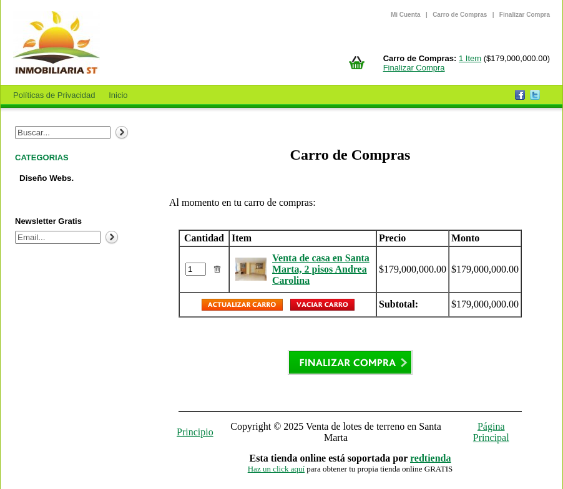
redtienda (430, 458)
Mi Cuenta (406, 14)
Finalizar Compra (524, 14)
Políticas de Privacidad (54, 95)
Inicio (118, 95)
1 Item (470, 58)
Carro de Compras (460, 14)
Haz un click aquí (276, 468)
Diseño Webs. (46, 178)
